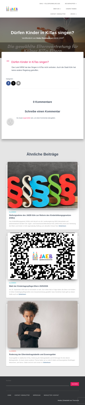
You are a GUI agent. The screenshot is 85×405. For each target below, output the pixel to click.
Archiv (73, 14)
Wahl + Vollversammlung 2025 (50, 3)
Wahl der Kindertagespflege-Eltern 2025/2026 (28, 286)
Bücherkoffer (70, 3)
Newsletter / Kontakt (51, 395)
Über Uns (57, 9)
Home (9, 395)
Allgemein (12, 212)
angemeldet (26, 118)
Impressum (36, 395)
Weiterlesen (62, 226)
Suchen (8, 380)
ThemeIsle (75, 400)
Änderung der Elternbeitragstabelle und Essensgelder (32, 354)
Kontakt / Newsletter (57, 14)
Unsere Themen (71, 9)
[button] (42, 62)
